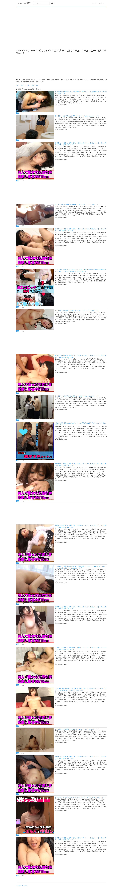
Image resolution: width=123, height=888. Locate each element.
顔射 (22, 85)
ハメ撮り (27, 85)
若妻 (33, 85)
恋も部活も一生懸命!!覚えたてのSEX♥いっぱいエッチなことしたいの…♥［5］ (76, 204)
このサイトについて (98, 3)
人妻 (37, 85)
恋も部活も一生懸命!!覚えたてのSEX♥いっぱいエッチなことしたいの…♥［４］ (77, 729)
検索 (52, 3)
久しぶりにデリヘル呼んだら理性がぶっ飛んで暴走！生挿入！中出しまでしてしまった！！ (81, 797)
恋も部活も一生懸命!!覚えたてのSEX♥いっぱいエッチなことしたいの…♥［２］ (77, 116)
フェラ (17, 85)
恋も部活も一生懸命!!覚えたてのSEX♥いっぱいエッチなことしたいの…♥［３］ (77, 396)
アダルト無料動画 (24, 3)
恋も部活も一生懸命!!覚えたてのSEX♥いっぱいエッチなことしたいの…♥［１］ (77, 310)
